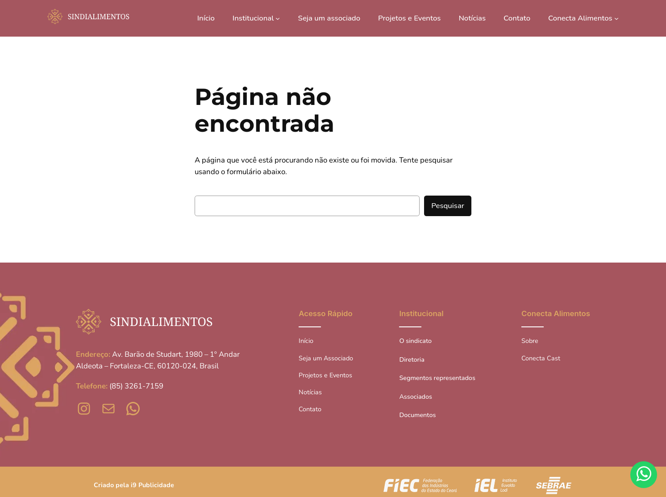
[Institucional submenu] (277, 18)
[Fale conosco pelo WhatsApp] (643, 474)
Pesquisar (447, 205)
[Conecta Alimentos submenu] (616, 18)
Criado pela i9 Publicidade (134, 484)
